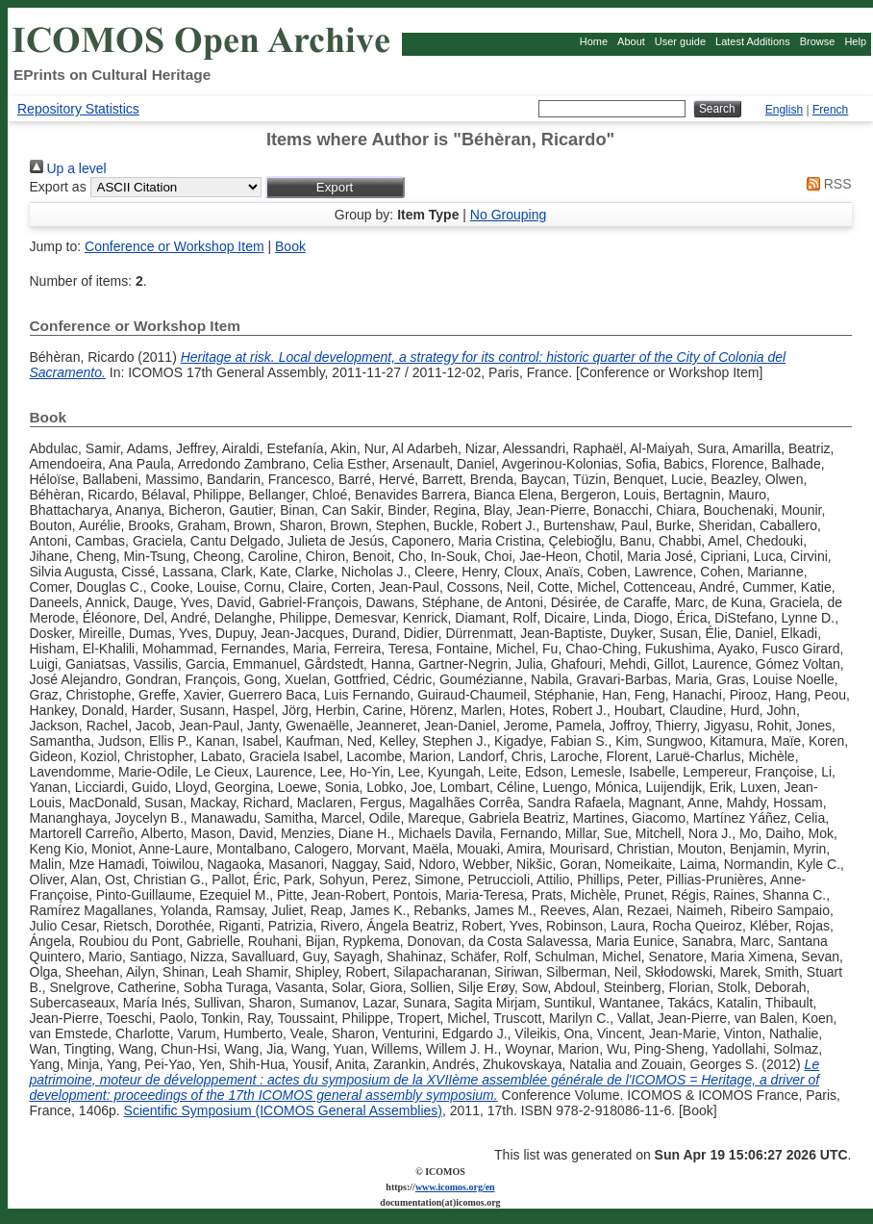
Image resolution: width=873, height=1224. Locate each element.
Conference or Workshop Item (174, 246)
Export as (58, 186)
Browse (818, 41)
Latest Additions (752, 41)
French (830, 109)
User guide (680, 41)
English (784, 109)
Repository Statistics (78, 108)
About (631, 41)
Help (855, 41)
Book (290, 246)
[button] (335, 187)
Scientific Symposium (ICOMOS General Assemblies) (283, 1110)
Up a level (68, 168)
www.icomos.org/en (455, 1187)
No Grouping (508, 214)
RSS (826, 183)
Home (594, 41)
